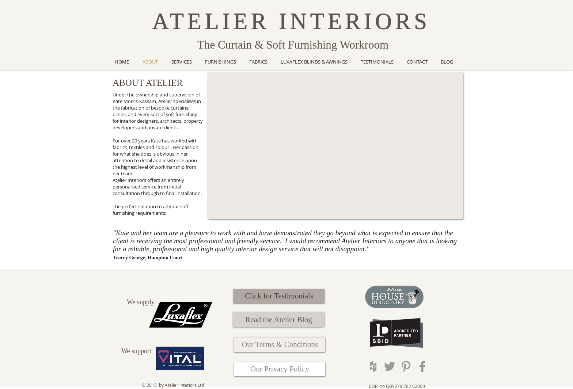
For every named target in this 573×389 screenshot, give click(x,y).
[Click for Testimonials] (279, 296)
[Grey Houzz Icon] (373, 366)
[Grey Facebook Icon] (422, 366)
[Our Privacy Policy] (279, 369)
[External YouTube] (335, 146)
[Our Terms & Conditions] (279, 344)
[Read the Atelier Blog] (278, 319)
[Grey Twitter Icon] (389, 366)
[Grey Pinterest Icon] (406, 366)
